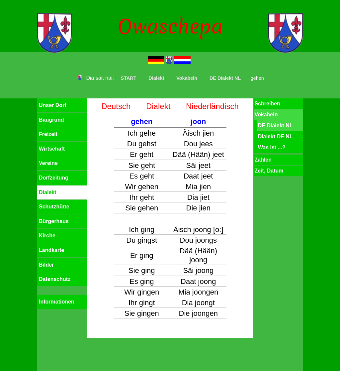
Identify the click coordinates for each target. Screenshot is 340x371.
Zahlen (263, 160)
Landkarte (51, 250)
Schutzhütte (54, 206)
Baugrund (51, 120)
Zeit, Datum (268, 171)
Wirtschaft (52, 149)
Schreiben (267, 103)
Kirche (47, 235)
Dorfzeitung (53, 178)
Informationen (56, 302)
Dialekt (156, 78)
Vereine (48, 163)
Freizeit (48, 134)
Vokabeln (186, 78)
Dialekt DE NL (275, 136)
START (128, 78)
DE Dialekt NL (225, 78)
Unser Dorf (52, 105)
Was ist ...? (272, 147)
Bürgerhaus (54, 221)
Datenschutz (54, 279)
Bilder (46, 265)
